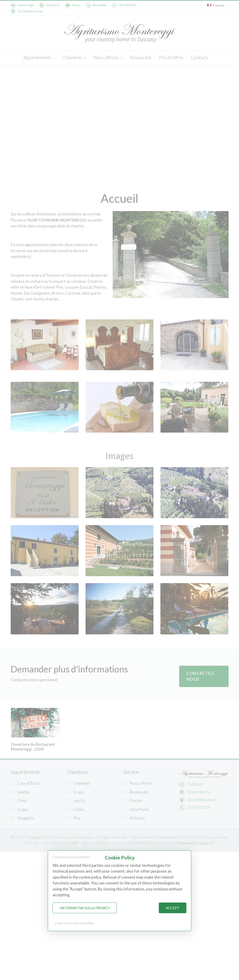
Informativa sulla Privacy (85, 908)
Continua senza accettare (72, 857)
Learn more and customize (74, 923)
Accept (172, 908)
